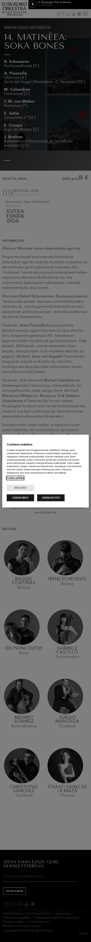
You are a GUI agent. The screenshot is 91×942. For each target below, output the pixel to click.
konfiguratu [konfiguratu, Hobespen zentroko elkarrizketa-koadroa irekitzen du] (20, 487)
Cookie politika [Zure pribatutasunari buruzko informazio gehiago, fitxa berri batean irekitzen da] (15, 478)
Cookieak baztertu (51, 497)
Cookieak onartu (20, 497)
